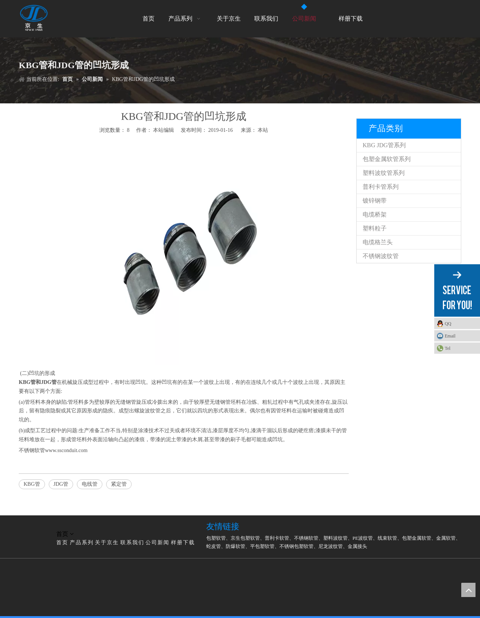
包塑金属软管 (416, 538)
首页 (62, 542)
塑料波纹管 (335, 538)
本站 (263, 130)
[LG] (25, 525)
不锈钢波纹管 (381, 256)
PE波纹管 (362, 538)
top (468, 590)
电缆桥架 (375, 214)
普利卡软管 (277, 538)
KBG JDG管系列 (384, 145)
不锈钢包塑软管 (296, 546)
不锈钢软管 (306, 538)
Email (450, 336)
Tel (447, 348)
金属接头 (357, 546)
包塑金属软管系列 (387, 159)
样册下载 (183, 542)
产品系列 (82, 542)
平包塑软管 (262, 546)
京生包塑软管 (245, 538)
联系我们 (132, 542)
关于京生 (107, 542)
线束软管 (387, 538)
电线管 (90, 484)
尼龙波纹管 (330, 546)
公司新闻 (158, 542)
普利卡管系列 (381, 187)
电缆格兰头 (378, 242)
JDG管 (49, 382)
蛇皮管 (213, 546)
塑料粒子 (375, 228)
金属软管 (446, 538)
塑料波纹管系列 (384, 173)
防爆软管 (235, 546)
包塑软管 (216, 538)
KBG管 (32, 484)
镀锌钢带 (375, 200)
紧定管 (119, 484)
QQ (448, 323)
